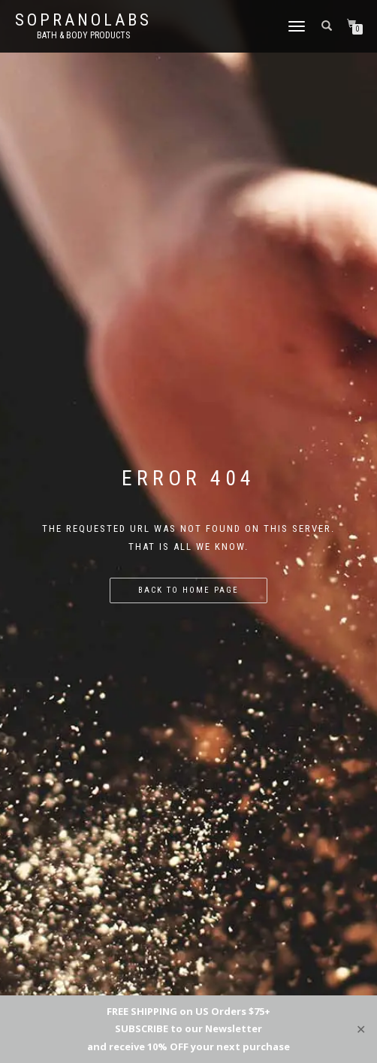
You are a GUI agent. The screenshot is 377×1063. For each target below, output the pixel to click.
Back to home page (188, 590)
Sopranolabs (83, 20)
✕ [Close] (361, 1029)
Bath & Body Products (83, 35)
